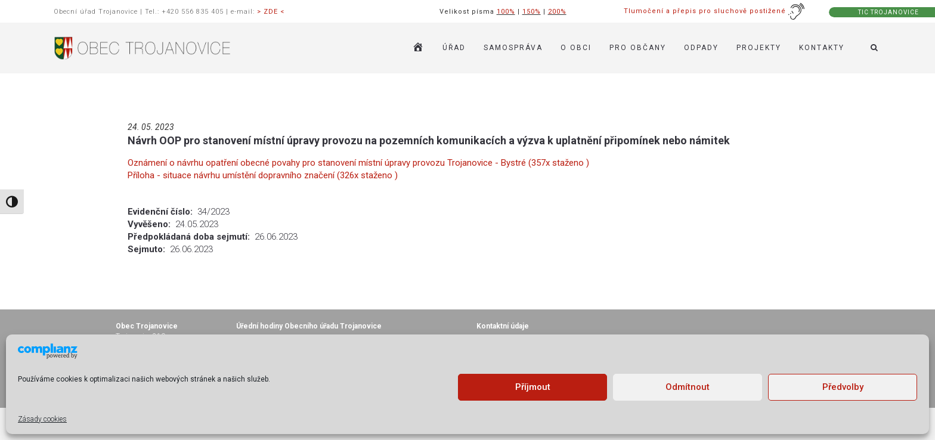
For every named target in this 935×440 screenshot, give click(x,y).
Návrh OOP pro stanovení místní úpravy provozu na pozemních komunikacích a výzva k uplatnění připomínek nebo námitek (429, 140)
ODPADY (701, 48)
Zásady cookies (42, 419)
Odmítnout (687, 387)
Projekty (758, 48)
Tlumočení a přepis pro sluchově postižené (714, 11)
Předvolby (842, 387)
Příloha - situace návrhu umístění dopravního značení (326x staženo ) (263, 175)
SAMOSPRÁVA (513, 48)
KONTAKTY (821, 48)
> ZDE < (270, 12)
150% (531, 12)
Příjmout (532, 387)
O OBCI (576, 48)
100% (506, 12)
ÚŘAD (454, 48)
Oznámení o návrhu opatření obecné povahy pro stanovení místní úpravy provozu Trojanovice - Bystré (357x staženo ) (358, 162)
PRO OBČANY (637, 48)
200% (557, 12)
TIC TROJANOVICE (888, 12)
